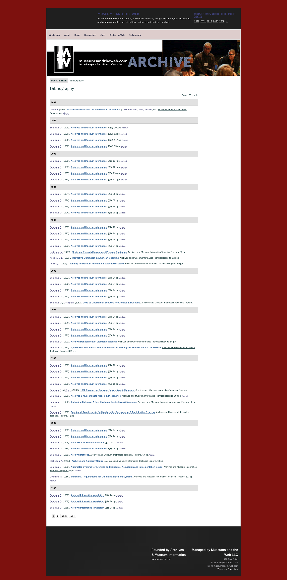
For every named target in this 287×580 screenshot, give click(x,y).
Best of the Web (117, 35)
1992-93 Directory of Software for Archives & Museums (111, 302)
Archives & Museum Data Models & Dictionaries (96, 396)
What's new (54, 35)
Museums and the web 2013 (215, 15)
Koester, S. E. (56, 258)
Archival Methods (80, 455)
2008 (221, 21)
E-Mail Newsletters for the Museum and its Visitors (93, 109)
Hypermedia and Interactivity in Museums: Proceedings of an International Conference (116, 347)
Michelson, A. (56, 461)
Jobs (102, 35)
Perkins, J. (55, 263)
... (227, 21)
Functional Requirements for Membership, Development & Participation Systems (113, 412)
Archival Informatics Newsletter (87, 495)
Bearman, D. (56, 127)
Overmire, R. (56, 476)
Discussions (90, 35)
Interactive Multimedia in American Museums (95, 258)
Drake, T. (54, 109)
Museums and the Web (118, 14)
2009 (215, 21)
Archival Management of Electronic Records (94, 341)
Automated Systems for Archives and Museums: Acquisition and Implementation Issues (116, 467)
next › (64, 516)
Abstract (66, 113)
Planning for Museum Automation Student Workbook (96, 263)
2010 (209, 21)
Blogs (77, 35)
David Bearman (129, 109)
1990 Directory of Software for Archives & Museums (107, 390)
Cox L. (68, 390)
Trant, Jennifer (145, 109)
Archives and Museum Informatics (89, 127)
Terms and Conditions (227, 569)
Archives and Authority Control (88, 461)
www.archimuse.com (161, 559)
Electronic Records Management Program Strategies (99, 252)
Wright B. (69, 302)
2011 (203, 21)
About (67, 35)
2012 (196, 21)
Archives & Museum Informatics (87, 442)
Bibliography (135, 35)
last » (72, 516)
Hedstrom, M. (56, 252)
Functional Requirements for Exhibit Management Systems (101, 476)
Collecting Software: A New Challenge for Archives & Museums (104, 402)
